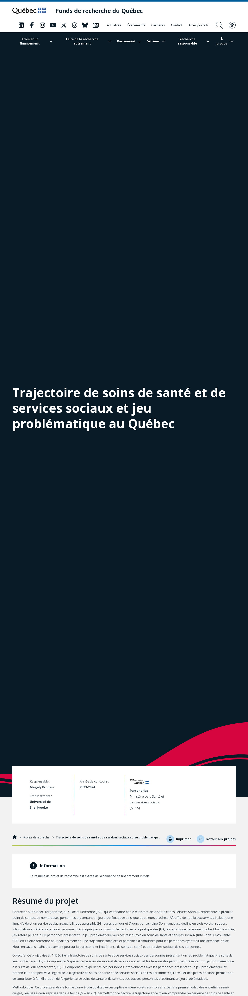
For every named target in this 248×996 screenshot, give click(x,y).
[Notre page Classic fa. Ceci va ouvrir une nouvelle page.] (21, 25)
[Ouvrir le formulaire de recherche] (219, 25)
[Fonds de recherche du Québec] (101, 11)
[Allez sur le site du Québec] (30, 10)
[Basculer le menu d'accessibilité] (232, 25)
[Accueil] (15, 839)
